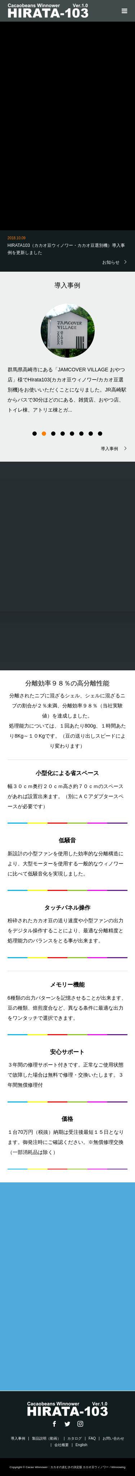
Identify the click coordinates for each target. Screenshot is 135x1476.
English (81, 1445)
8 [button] (100, 433)
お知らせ (111, 262)
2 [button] (44, 433)
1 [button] (34, 433)
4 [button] (62, 433)
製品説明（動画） (46, 1438)
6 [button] (81, 433)
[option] (68, 357)
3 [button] (53, 433)
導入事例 (109, 448)
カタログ (74, 1438)
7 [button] (91, 433)
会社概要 (61, 1445)
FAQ (92, 1438)
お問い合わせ (113, 1438)
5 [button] (72, 433)
